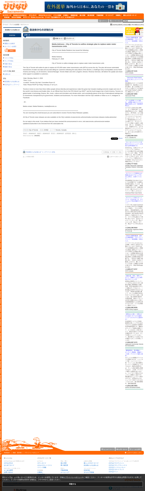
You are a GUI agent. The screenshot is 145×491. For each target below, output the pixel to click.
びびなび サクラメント (116, 463)
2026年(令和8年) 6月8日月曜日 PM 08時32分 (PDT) (128, 25)
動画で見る (8, 67)
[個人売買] (82, 15)
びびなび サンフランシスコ (118, 465)
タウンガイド (41, 463)
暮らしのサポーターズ (91, 463)
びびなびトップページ (12, 84)
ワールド (5, 24)
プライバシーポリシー (31, 453)
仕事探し (40, 472)
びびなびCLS (8, 463)
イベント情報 (41, 467)
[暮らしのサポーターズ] (129, 15)
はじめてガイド (9, 465)
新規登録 (12, 35)
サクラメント (25, 24)
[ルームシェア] (108, 15)
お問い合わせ (8, 472)
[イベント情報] (56, 15)
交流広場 (87, 470)
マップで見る (9, 61)
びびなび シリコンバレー (117, 467)
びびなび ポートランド (116, 469)
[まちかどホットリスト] (44, 15)
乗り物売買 (64, 465)
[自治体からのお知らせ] (19, 15)
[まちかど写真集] (15, 17)
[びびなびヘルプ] (47, 17)
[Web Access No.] (37, 17)
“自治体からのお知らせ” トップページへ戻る (40, 152)
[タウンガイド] (32, 15)
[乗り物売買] (90, 15)
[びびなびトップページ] (14, 6)
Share (121, 138)
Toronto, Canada (61, 130)
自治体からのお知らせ (12, 30)
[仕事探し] (65, 15)
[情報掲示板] (73, 15)
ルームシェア (65, 472)
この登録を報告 (29, 156)
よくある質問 (8, 470)
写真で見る (8, 64)
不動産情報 (64, 470)
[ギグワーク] (26, 17)
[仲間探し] (118, 15)
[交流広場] (6, 17)
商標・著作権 (17, 453)
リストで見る (9, 58)
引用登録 (106, 152)
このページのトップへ (116, 156)
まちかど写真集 (89, 472)
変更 (113, 152)
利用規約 (7, 453)
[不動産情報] (99, 15)
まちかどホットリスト (44, 465)
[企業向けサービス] (58, 17)
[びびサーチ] (7, 15)
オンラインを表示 (10, 46)
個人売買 (63, 463)
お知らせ (7, 74)
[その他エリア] (69, 17)
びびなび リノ (113, 471)
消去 (120, 152)
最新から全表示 (10, 43)
